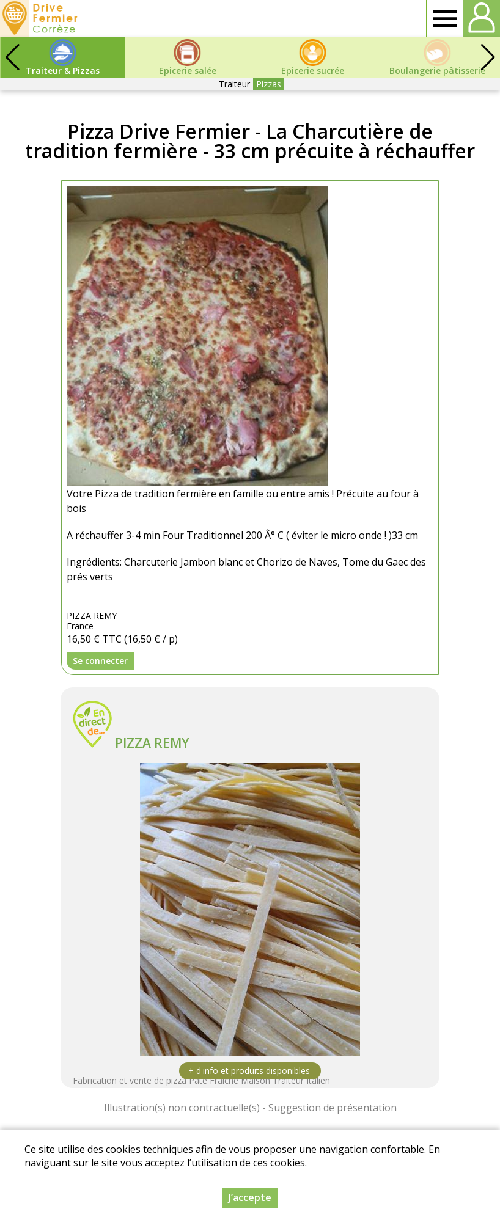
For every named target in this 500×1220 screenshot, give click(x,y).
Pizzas (268, 84)
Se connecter (100, 661)
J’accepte (250, 1197)
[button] (488, 57)
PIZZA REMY (152, 742)
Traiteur (234, 84)
